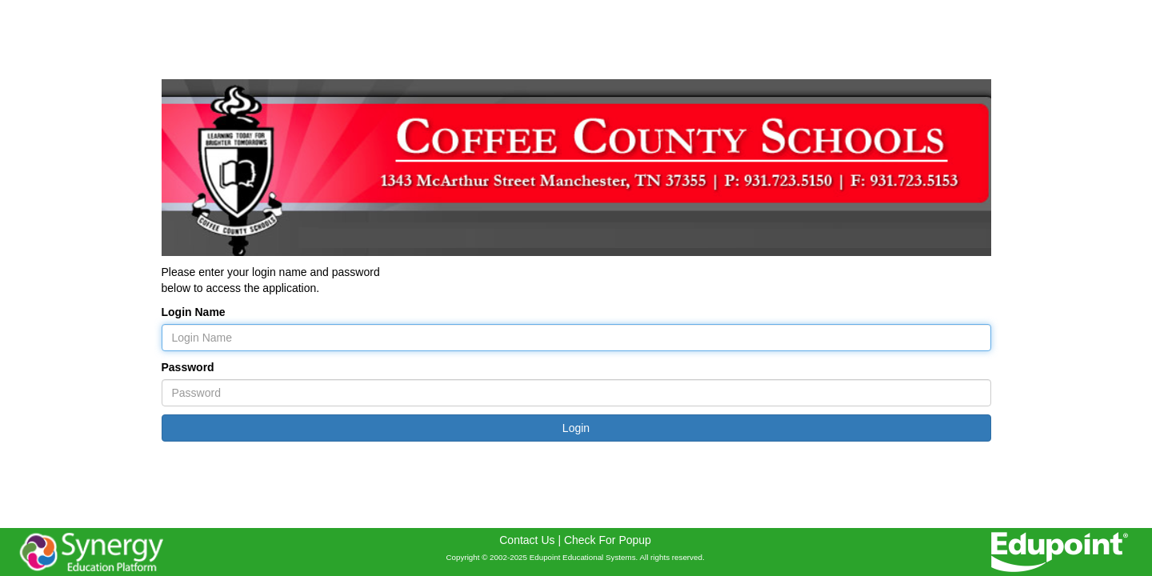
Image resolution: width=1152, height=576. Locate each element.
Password (188, 367)
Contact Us (526, 540)
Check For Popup (607, 540)
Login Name (194, 312)
